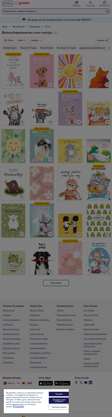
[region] (36, 401)
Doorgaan (59, 394)
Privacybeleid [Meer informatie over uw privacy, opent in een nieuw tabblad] (18, 407)
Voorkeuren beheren (59, 407)
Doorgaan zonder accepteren (59, 400)
